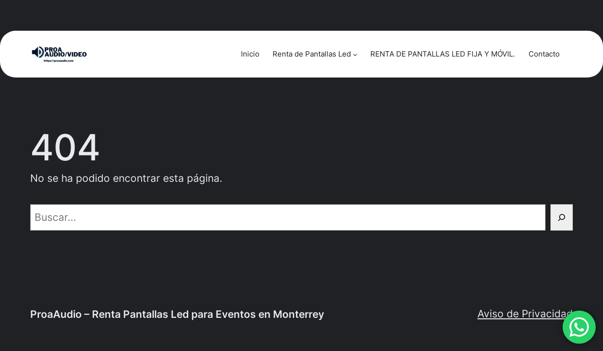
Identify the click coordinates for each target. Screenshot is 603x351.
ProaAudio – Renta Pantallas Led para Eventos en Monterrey (177, 314)
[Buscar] (561, 217)
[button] (579, 327)
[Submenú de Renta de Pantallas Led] (355, 54)
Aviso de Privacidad (525, 314)
